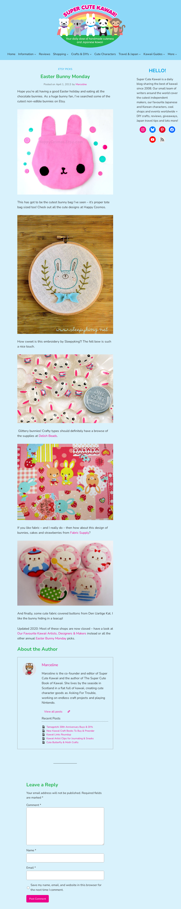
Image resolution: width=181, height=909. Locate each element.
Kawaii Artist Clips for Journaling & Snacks (70, 738)
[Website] (68, 711)
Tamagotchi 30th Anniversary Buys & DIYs (69, 727)
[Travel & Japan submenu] (140, 54)
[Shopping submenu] (67, 54)
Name (31, 850)
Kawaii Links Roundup (58, 734)
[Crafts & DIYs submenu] (91, 54)
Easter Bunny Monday (51, 638)
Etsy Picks (65, 69)
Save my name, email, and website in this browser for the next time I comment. (66, 887)
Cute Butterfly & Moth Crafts (62, 742)
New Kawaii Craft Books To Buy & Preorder (70, 731)
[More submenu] (176, 54)
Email (31, 868)
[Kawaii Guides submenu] (164, 54)
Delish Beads (48, 436)
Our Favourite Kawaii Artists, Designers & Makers (51, 633)
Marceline (81, 84)
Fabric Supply (79, 533)
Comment (33, 805)
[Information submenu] (35, 54)
